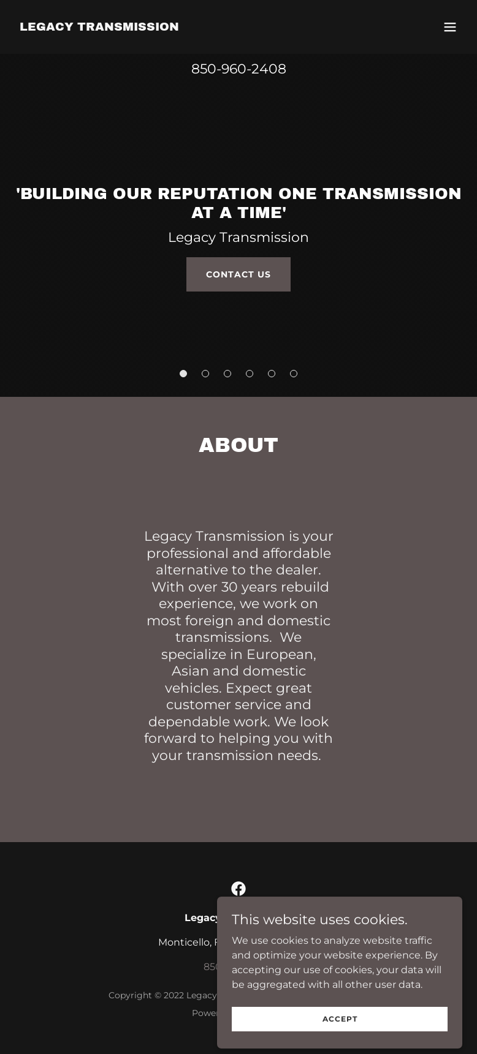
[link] (99, 27)
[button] (450, 27)
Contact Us (238, 274)
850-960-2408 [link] (238, 69)
